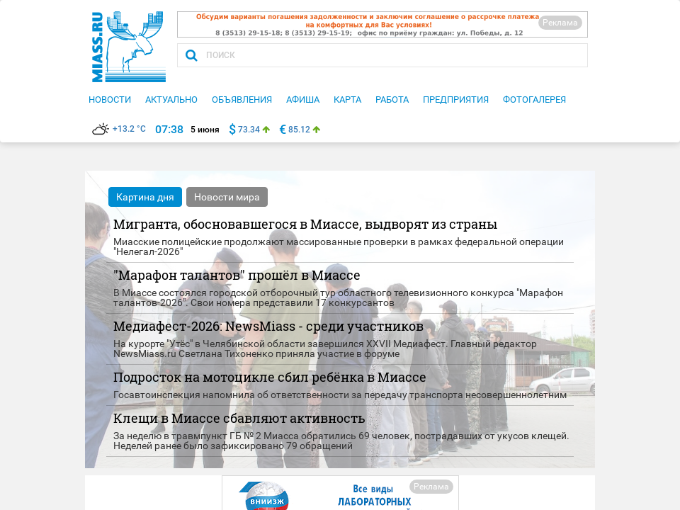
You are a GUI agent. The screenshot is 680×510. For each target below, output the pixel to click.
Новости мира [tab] (227, 197)
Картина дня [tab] (145, 197)
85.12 (299, 130)
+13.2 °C (119, 129)
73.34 (249, 130)
